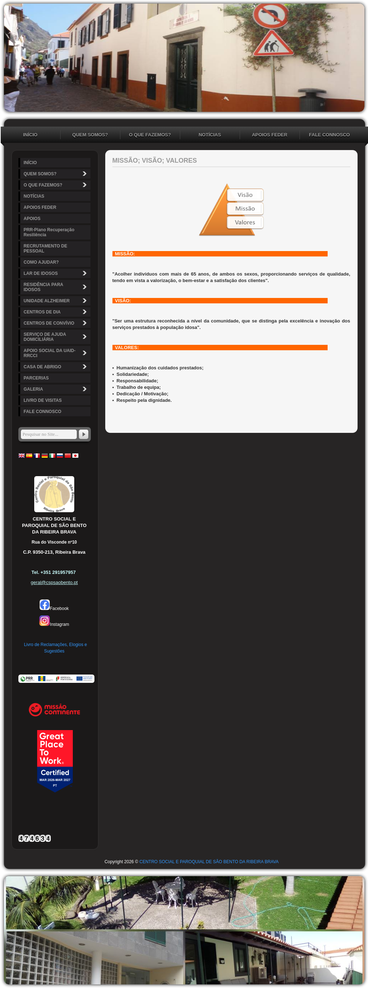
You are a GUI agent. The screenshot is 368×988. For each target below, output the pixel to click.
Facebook (54, 608)
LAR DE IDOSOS (56, 273)
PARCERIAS (36, 378)
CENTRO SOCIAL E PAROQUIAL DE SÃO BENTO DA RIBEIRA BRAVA (209, 861)
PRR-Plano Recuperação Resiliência (49, 232)
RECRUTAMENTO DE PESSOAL (45, 248)
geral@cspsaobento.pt (54, 582)
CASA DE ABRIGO (56, 366)
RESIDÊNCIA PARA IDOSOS (56, 287)
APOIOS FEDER (269, 134)
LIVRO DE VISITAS (43, 400)
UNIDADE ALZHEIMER (56, 300)
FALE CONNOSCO (329, 134)
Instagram (54, 624)
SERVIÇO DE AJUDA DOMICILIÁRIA (56, 337)
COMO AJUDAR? (41, 262)
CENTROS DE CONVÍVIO (56, 323)
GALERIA (56, 389)
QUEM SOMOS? (90, 134)
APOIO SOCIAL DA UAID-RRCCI (56, 353)
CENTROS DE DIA (56, 312)
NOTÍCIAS (210, 134)
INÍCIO (30, 134)
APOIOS (32, 218)
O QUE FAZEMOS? (150, 134)
